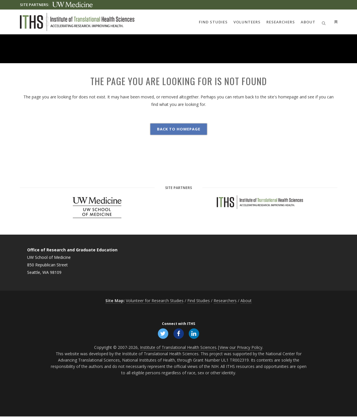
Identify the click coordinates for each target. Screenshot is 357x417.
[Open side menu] (334, 22)
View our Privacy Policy (241, 348)
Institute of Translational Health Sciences (178, 348)
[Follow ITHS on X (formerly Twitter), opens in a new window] (162, 333)
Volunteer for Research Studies (155, 300)
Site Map (114, 300)
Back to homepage (178, 129)
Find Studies (198, 300)
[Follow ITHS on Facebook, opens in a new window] (179, 333)
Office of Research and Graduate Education (72, 250)
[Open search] (324, 22)
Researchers (225, 300)
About (246, 300)
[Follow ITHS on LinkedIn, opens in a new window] (195, 333)
